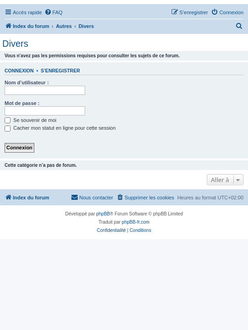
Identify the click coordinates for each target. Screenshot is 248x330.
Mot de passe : (22, 103)
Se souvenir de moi (30, 120)
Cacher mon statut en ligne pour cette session (60, 128)
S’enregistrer (60, 70)
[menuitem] (53, 12)
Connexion (19, 70)
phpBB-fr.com (136, 222)
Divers (15, 43)
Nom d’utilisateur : (27, 82)
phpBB (103, 213)
